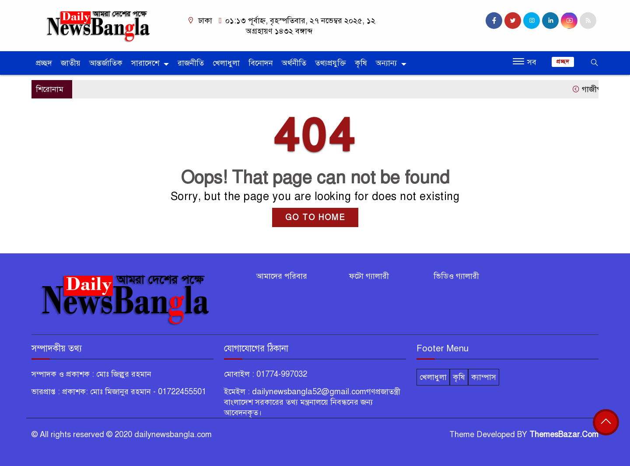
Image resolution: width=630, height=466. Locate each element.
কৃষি (361, 63)
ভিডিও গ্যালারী (456, 276)
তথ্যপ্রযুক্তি (330, 63)
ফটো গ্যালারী (369, 276)
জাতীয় (70, 63)
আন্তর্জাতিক (105, 63)
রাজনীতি (191, 63)
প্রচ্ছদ (44, 63)
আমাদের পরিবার (281, 276)
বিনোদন (260, 63)
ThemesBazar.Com (563, 434)
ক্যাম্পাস (483, 377)
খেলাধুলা (226, 63)
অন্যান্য (386, 63)
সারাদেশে (145, 63)
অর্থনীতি (294, 63)
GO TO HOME (315, 217)
